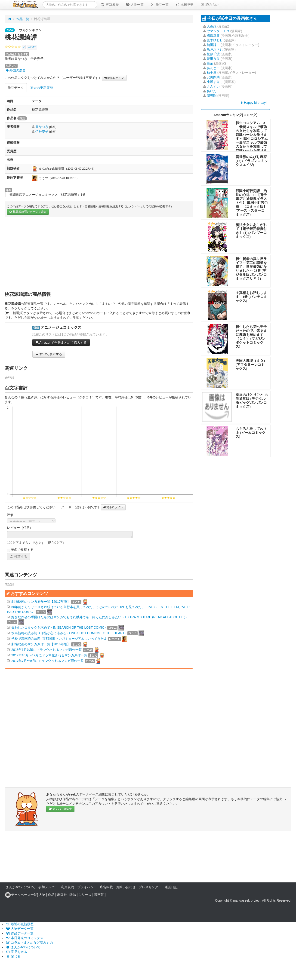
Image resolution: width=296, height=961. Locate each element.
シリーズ (84, 895)
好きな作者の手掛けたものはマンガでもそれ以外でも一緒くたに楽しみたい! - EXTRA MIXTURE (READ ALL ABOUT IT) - (99, 617)
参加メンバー (48, 887)
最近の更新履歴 (20, 924)
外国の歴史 (16, 70)
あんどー (213, 68)
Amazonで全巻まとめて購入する (61, 342)
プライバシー (87, 887)
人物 (42, 895)
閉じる (13, 956)
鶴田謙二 (213, 45)
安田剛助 (213, 77)
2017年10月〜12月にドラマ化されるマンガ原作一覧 (49, 655)
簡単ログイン (114, 78)
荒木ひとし (215, 40)
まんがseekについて (20, 887)
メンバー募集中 (60, 809)
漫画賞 (99, 895)
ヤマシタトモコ (218, 31)
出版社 (62, 895)
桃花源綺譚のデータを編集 (27, 211)
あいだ (211, 91)
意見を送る (16, 952)
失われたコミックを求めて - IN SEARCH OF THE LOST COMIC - (58, 627)
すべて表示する (48, 354)
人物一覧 (135, 4)
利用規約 (67, 887)
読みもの (209, 4)
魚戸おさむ (215, 49)
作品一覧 (160, 4)
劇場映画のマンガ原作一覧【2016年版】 (40, 644)
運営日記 (171, 887)
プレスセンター (150, 887)
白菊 (210, 63)
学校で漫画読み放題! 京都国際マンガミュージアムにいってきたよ (59, 638)
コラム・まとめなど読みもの (29, 942)
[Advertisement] (99, 254)
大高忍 (211, 26)
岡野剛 (211, 96)
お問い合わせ (126, 887)
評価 (10, 515)
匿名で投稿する (20, 550)
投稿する (18, 556)
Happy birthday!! (254, 102)
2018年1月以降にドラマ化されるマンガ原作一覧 (46, 650)
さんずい (213, 86)
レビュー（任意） (20, 527)
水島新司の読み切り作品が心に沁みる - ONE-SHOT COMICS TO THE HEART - (68, 633)
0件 (32, 47)
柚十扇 (211, 72)
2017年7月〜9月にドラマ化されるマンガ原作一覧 (47, 661)
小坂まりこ (215, 82)
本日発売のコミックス (24, 938)
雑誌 (72, 895)
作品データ (16, 87)
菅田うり (213, 59)
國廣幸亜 (213, 35)
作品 (51, 895)
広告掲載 (106, 887)
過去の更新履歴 (41, 87)
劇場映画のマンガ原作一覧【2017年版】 (40, 601)
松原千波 (213, 54)
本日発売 (185, 4)
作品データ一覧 (20, 933)
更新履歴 (110, 4)
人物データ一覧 (20, 928)
